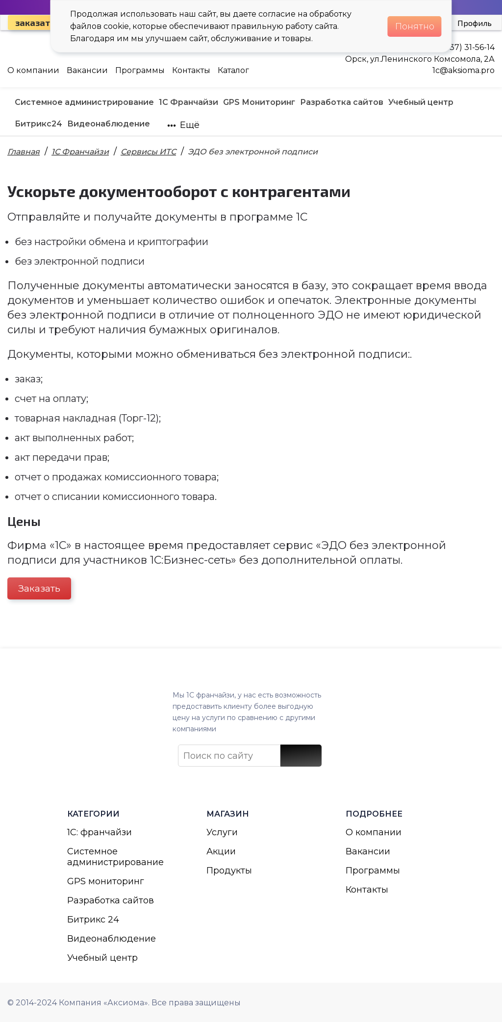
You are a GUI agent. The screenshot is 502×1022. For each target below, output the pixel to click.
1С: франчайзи (99, 832)
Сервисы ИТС (148, 151)
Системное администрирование (111, 857)
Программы (140, 70)
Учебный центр (102, 957)
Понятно (414, 26)
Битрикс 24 (93, 919)
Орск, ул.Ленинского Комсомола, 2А (420, 59)
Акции (221, 851)
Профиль (474, 22)
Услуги (222, 832)
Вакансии (87, 70)
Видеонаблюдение (111, 938)
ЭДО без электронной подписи (253, 151)
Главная (23, 151)
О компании (33, 70)
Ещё (183, 125)
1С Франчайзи (80, 151)
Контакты (191, 70)
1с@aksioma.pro (463, 70)
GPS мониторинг (105, 881)
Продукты (229, 870)
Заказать (39, 588)
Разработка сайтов (110, 900)
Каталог (233, 70)
